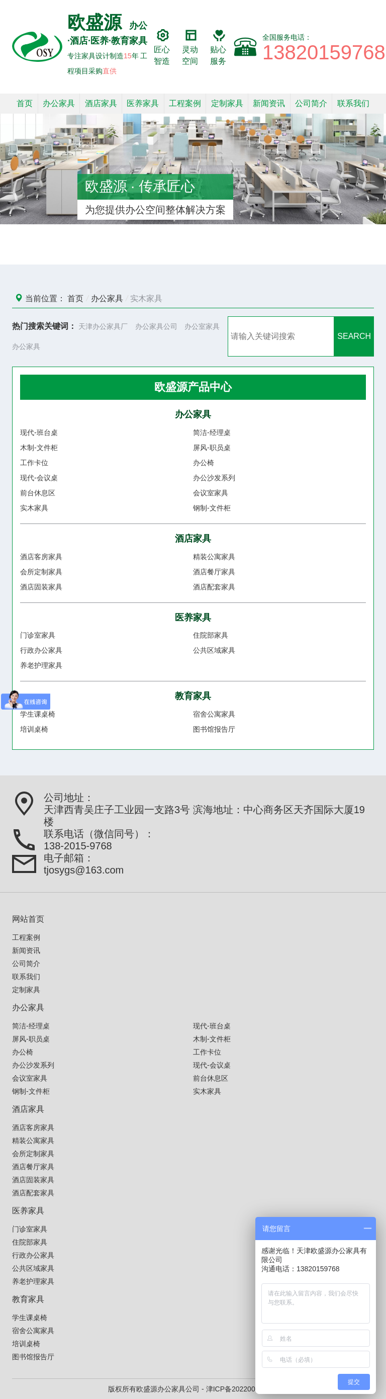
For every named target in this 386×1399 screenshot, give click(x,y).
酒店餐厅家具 (214, 572)
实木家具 (146, 298)
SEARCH (354, 336)
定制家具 (227, 103)
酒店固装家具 (41, 587)
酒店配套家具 (214, 587)
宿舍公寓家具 (214, 714)
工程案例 (185, 103)
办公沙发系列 (214, 478)
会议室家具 (210, 493)
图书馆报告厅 (214, 729)
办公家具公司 (156, 326)
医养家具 (143, 103)
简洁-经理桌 (212, 432)
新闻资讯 (269, 103)
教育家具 (193, 696)
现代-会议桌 (39, 478)
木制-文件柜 (39, 448)
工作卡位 (34, 463)
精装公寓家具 (214, 557)
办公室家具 (202, 326)
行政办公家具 (41, 650)
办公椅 (203, 463)
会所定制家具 (41, 572)
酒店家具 (101, 103)
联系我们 (353, 103)
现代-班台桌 (39, 432)
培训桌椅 (34, 729)
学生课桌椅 (37, 714)
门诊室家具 (37, 635)
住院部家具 (210, 635)
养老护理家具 (41, 665)
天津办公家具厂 (103, 326)
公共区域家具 (214, 650)
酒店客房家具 (41, 557)
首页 (25, 103)
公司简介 (311, 103)
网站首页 (28, 919)
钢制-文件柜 (212, 508)
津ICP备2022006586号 (242, 1389)
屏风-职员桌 (212, 448)
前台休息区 (37, 493)
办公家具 (59, 103)
